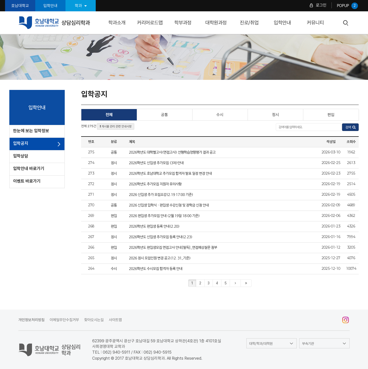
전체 (109, 114)
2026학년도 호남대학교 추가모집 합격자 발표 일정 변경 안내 (170, 174)
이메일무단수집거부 (64, 320)
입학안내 (50, 5)
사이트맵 (115, 320)
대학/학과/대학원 (261, 344)
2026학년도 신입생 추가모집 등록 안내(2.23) (160, 237)
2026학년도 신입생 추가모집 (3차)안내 (156, 163)
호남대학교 (20, 5)
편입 (330, 114)
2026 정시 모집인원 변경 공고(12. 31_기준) (160, 258)
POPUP (347, 6)
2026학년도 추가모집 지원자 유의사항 (155, 184)
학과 (81, 5)
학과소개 (116, 23)
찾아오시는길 (94, 320)
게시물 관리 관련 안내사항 (115, 126)
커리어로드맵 (150, 23)
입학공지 (20, 143)
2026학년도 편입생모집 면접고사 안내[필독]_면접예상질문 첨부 (173, 248)
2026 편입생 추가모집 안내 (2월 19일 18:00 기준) (164, 216)
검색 (345, 23)
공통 (164, 114)
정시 (275, 114)
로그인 (321, 5)
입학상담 (20, 155)
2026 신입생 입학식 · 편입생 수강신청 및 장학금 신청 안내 (169, 205)
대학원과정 (216, 23)
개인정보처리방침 (31, 320)
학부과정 (182, 23)
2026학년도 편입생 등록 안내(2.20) (154, 226)
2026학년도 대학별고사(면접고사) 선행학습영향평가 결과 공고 (172, 152)
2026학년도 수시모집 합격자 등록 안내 (155, 269)
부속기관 (308, 344)
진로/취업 (249, 23)
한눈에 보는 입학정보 (31, 130)
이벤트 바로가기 (27, 181)
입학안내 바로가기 (28, 168)
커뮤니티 (315, 23)
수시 (219, 114)
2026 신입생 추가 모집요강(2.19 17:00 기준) (161, 195)
